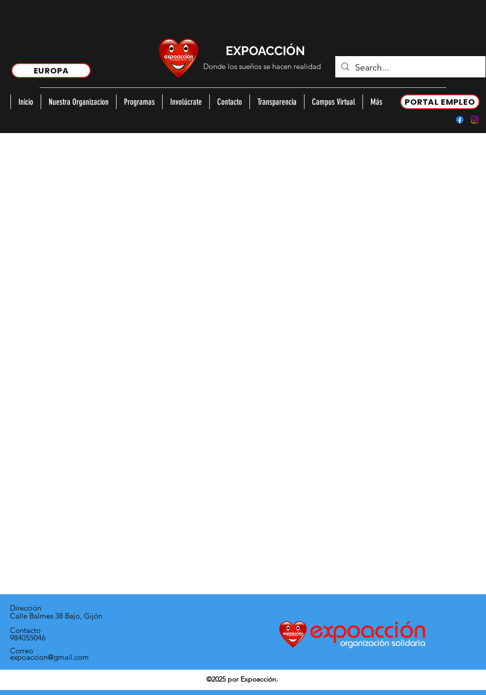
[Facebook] (460, 120)
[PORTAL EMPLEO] (440, 101)
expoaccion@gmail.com (49, 657)
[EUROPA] (51, 70)
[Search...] (410, 68)
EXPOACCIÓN (265, 50)
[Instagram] (475, 120)
